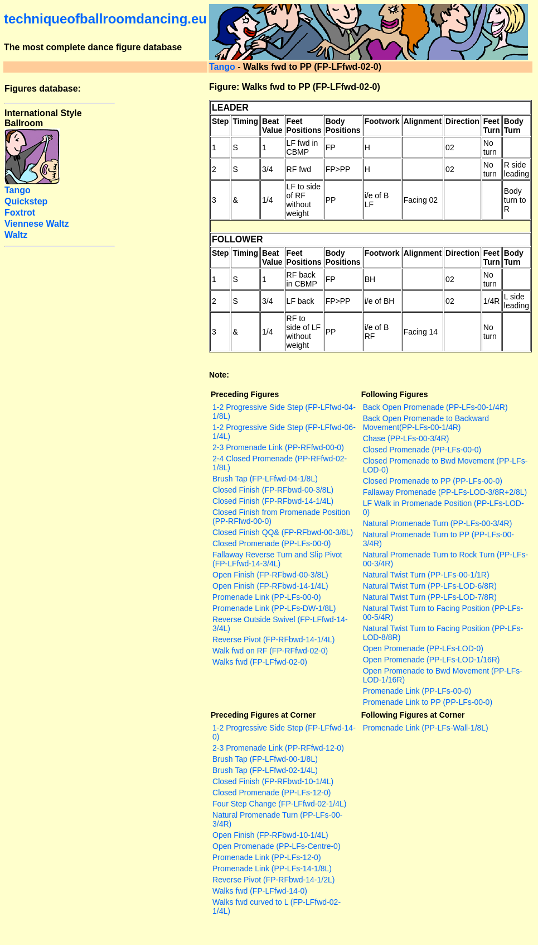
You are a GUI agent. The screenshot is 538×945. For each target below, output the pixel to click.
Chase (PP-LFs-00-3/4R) (406, 438)
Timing (245, 121)
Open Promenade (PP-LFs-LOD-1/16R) (431, 659)
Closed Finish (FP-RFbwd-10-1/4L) (272, 781)
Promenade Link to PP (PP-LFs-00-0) (427, 702)
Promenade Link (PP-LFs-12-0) (266, 857)
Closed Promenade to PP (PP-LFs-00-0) (432, 480)
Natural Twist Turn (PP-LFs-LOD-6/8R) (430, 585)
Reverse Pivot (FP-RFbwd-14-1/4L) (273, 639)
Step (220, 121)
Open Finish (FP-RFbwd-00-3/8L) (270, 574)
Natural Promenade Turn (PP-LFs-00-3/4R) (437, 523)
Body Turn (514, 126)
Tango (222, 66)
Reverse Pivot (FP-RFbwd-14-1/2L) (273, 879)
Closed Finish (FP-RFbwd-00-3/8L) (272, 489)
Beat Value (272, 126)
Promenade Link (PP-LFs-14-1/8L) (272, 868)
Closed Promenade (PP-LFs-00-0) (271, 543)
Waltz (15, 235)
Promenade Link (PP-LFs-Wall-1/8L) (425, 727)
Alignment (423, 121)
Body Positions (343, 126)
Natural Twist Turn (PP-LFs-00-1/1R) (426, 574)
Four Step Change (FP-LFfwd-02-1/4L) (279, 803)
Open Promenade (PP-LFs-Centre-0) (276, 846)
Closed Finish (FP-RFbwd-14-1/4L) (272, 501)
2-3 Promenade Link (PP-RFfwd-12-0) (278, 747)
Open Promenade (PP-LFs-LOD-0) (423, 648)
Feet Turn (491, 126)
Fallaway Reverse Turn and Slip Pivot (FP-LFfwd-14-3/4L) (277, 559)
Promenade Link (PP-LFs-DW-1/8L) (274, 608)
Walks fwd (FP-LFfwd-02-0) (259, 661)
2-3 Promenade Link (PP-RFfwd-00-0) (278, 447)
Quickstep (25, 201)
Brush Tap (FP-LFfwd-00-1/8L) (265, 759)
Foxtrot (19, 212)
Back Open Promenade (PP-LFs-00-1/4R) (435, 407)
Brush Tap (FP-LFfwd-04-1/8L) (265, 478)
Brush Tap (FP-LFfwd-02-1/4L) (265, 770)
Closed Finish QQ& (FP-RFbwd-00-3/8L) (282, 532)
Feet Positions (304, 126)
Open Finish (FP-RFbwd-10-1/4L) (270, 835)
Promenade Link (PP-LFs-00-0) (266, 597)
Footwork (382, 121)
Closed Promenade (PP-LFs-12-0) (271, 792)
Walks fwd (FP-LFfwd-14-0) (259, 890)
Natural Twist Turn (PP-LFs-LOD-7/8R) (430, 597)
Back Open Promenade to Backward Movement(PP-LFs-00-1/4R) (426, 423)
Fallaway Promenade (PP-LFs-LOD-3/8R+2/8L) (445, 492)
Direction (462, 121)
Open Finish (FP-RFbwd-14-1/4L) (270, 585)
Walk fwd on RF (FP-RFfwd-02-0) (270, 650)
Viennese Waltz (36, 223)
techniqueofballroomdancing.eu (105, 18)
